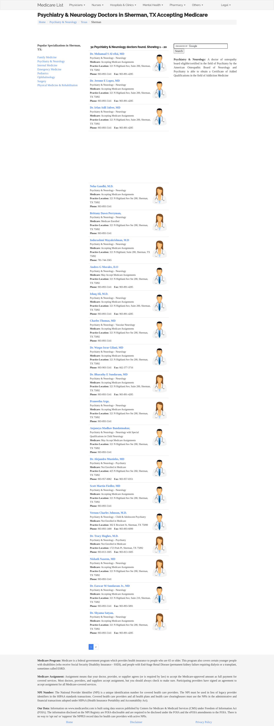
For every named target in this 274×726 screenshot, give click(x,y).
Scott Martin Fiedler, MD (105, 485)
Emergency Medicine (49, 69)
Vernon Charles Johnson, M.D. (108, 512)
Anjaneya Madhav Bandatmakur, (110, 428)
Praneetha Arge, (99, 401)
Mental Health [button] (153, 5)
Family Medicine (47, 57)
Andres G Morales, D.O (104, 266)
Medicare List (50, 4)
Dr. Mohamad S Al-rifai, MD (107, 53)
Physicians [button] (77, 5)
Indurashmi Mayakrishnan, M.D (109, 240)
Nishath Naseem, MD (102, 558)
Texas (84, 22)
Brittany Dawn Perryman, (105, 213)
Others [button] (197, 5)
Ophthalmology (46, 77)
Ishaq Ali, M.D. (99, 293)
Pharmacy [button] (177, 5)
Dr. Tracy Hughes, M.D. (104, 535)
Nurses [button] (97, 5)
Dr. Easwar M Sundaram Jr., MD (110, 585)
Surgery (41, 81)
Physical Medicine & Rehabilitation (57, 85)
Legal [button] (226, 5)
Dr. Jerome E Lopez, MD (105, 80)
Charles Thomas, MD (103, 320)
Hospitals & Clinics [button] (123, 5)
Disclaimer (136, 722)
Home (42, 22)
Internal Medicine (47, 65)
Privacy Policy (204, 722)
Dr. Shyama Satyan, (102, 612)
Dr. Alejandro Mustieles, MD (107, 459)
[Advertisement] (137, 34)
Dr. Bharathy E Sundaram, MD (109, 374)
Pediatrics (42, 73)
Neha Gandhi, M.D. (101, 186)
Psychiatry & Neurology (63, 22)
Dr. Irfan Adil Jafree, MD (105, 107)
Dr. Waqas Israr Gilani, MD (106, 347)
